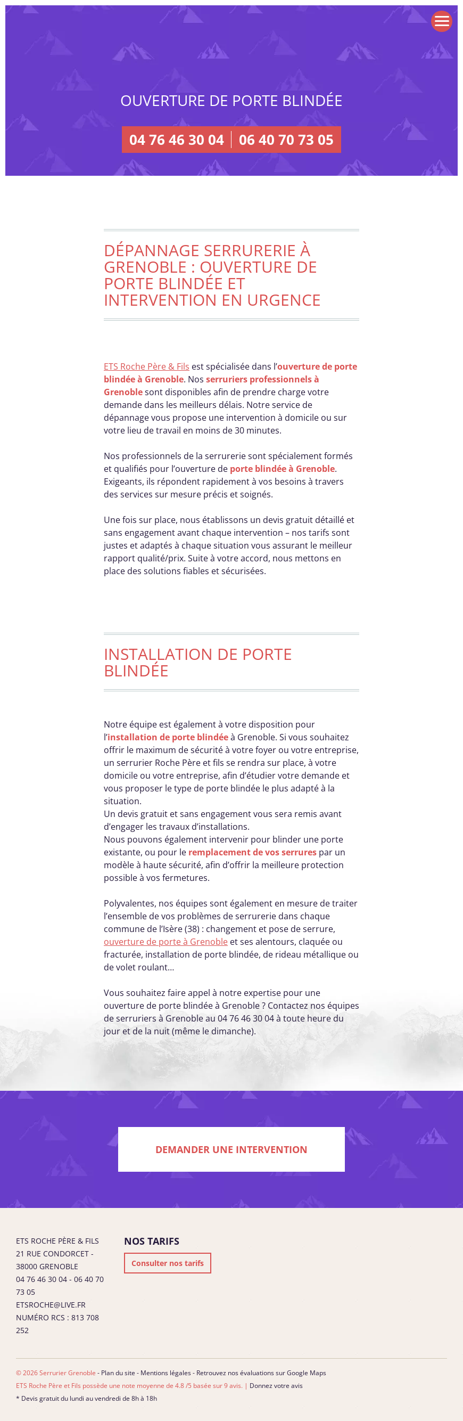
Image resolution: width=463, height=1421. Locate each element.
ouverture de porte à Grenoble (166, 942)
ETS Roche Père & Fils (146, 366)
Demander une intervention (231, 1149)
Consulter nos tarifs (167, 1263)
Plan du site (118, 1372)
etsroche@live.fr (51, 1305)
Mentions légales (165, 1372)
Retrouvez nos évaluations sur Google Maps (261, 1372)
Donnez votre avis (276, 1385)
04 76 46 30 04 (176, 139)
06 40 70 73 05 (286, 139)
